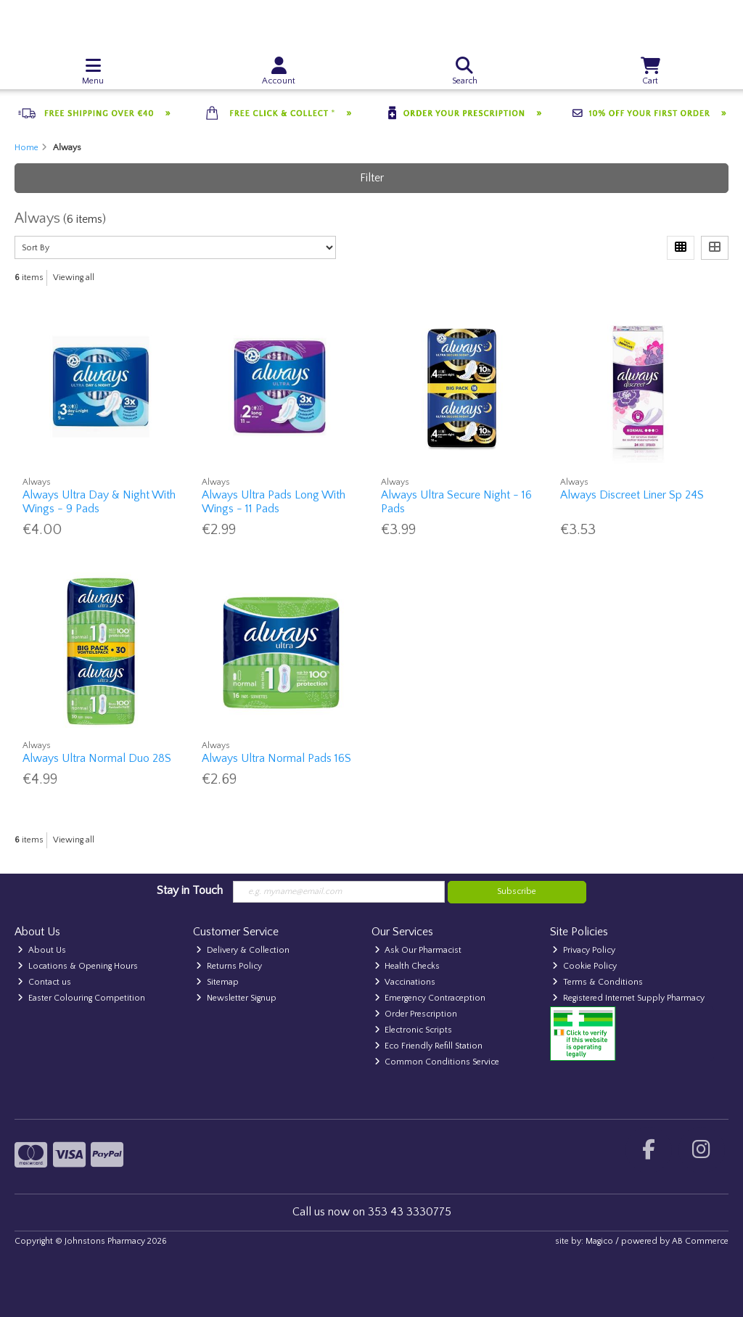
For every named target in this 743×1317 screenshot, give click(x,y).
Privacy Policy (583, 950)
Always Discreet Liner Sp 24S (632, 494)
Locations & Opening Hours (77, 966)
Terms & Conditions (597, 982)
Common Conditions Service (437, 1062)
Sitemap (217, 982)
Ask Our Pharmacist (418, 950)
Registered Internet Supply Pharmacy (628, 998)
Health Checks (407, 966)
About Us (41, 950)
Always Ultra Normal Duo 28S (96, 758)
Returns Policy (229, 966)
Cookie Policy (584, 966)
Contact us (44, 982)
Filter (372, 177)
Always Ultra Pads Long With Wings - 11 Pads (273, 501)
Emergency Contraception (430, 998)
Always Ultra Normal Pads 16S (276, 758)
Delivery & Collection (243, 950)
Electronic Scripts (413, 1030)
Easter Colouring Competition (81, 998)
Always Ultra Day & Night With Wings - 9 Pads (99, 501)
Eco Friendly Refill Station (428, 1046)
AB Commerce (700, 1241)
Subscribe (516, 891)
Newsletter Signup (236, 998)
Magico (599, 1241)
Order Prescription (416, 1014)
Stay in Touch (190, 890)
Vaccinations (405, 982)
